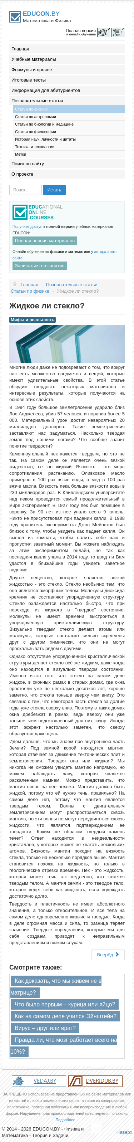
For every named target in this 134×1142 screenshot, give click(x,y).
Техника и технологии (34, 147)
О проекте (22, 174)
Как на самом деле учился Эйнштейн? (65, 1016)
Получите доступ (28, 226)
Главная (20, 49)
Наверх (124, 1132)
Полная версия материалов (45, 240)
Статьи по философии (35, 132)
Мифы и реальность (32, 319)
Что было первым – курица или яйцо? (65, 1004)
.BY (41, 13)
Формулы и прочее (31, 69)
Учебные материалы (33, 59)
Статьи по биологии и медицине (44, 124)
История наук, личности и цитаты (45, 139)
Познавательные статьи (37, 100)
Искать (54, 189)
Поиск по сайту (27, 163)
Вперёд (108, 954)
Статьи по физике (31, 109)
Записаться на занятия (39, 265)
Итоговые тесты (28, 80)
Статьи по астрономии (35, 116)
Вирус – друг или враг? (45, 1028)
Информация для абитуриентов (45, 90)
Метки (20, 154)
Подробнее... (66, 1120)
